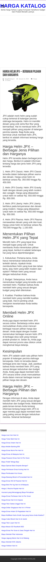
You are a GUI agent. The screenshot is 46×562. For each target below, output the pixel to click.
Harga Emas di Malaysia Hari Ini (12, 454)
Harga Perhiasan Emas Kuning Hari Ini (15, 469)
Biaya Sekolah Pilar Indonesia (12, 534)
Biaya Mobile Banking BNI (10, 446)
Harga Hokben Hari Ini (9, 546)
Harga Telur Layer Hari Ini (10, 523)
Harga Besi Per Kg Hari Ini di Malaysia (15, 485)
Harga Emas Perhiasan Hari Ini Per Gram (16, 496)
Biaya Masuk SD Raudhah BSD (12, 527)
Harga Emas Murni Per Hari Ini (12, 450)
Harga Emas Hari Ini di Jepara (12, 500)
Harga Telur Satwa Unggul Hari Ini (13, 504)
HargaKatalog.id (9, 79)
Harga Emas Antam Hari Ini (11, 443)
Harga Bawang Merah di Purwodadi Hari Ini (16, 477)
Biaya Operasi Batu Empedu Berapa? (14, 466)
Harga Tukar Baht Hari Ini (10, 439)
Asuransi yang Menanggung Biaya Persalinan (17, 492)
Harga (35, 79)
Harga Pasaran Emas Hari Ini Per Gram (15, 458)
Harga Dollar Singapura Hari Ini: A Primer (16, 507)
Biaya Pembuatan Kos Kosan (11, 473)
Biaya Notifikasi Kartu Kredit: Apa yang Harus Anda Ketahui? (22, 515)
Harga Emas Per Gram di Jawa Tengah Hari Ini (18, 530)
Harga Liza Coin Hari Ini (9, 435)
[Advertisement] (23, 41)
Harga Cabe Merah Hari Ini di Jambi (14, 519)
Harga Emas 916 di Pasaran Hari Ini (14, 481)
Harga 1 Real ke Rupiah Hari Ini (12, 488)
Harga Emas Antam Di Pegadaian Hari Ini (16, 511)
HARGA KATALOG (23, 6)
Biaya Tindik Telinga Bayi (10, 462)
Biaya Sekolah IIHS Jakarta (11, 542)
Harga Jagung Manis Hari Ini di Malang (15, 538)
